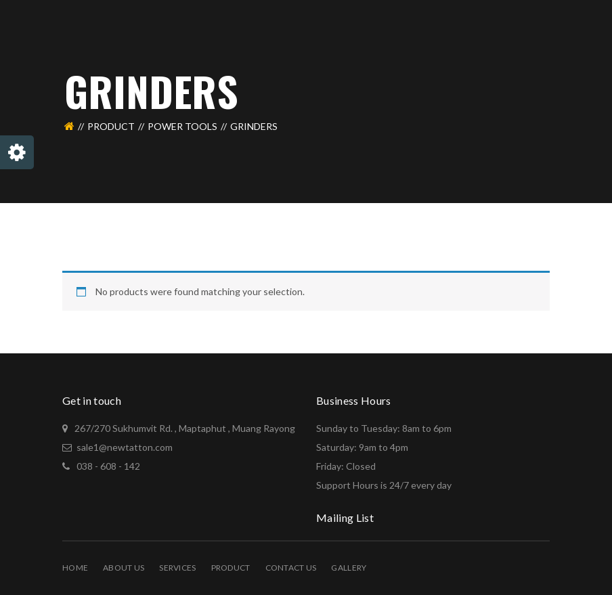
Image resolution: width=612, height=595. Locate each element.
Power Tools (182, 126)
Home (75, 568)
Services (177, 568)
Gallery (348, 568)
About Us (123, 568)
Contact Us (291, 568)
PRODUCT (111, 126)
